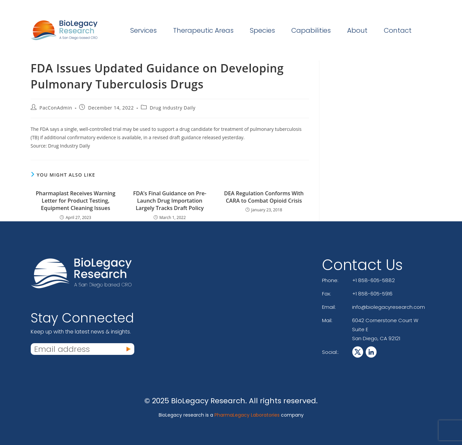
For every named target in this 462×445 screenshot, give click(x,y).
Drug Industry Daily (172, 107)
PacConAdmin (55, 107)
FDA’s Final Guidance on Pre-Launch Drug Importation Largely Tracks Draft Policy (169, 201)
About (357, 30)
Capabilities (311, 30)
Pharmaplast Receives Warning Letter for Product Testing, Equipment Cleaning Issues (75, 201)
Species (262, 30)
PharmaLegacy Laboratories (247, 415)
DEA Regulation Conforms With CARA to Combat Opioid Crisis (264, 197)
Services (143, 30)
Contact (398, 30)
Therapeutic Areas (203, 30)
